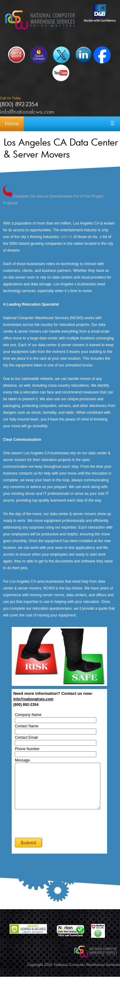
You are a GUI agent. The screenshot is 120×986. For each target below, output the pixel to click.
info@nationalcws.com (27, 111)
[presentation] (63, 833)
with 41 (66, 237)
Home (12, 124)
